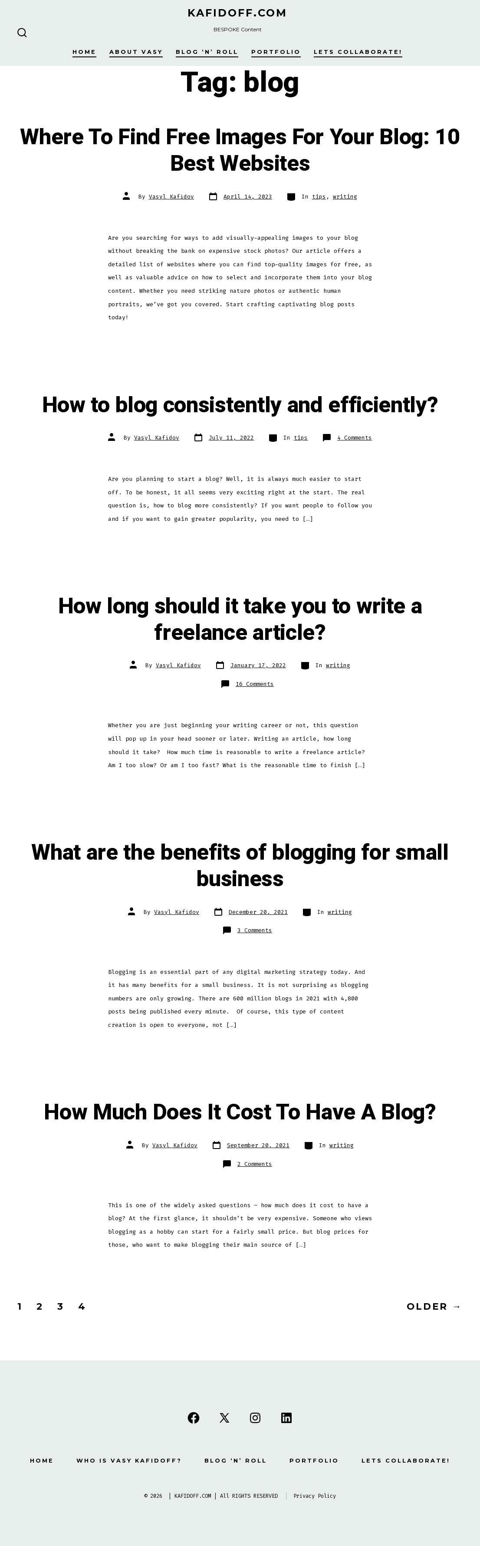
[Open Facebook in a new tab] (193, 1418)
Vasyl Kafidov (171, 196)
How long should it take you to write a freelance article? (240, 619)
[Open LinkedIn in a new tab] (286, 1418)
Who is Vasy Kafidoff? (129, 1460)
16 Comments (255, 684)
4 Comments (354, 437)
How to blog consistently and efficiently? (240, 405)
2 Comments (254, 1164)
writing (345, 196)
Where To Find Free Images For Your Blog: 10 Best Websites (240, 150)
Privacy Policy (314, 1496)
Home (84, 52)
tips (319, 196)
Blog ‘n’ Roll (207, 52)
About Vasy (136, 52)
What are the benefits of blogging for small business (239, 866)
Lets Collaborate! (358, 52)
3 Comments (254, 930)
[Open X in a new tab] (224, 1418)
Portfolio (276, 52)
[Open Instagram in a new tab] (255, 1418)
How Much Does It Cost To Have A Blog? (240, 1112)
